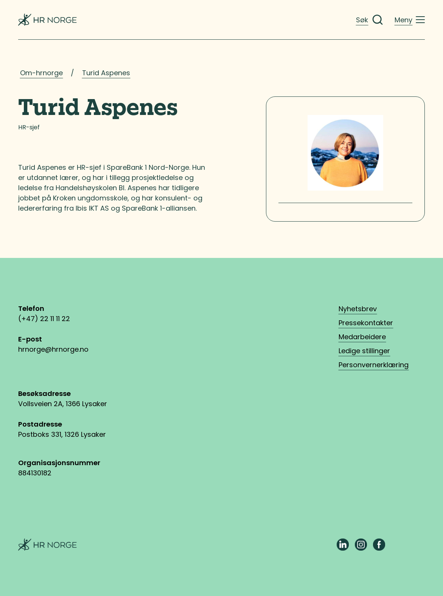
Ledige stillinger (364, 350)
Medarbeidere (362, 336)
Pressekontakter (366, 322)
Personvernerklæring (374, 364)
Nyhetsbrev (358, 309)
